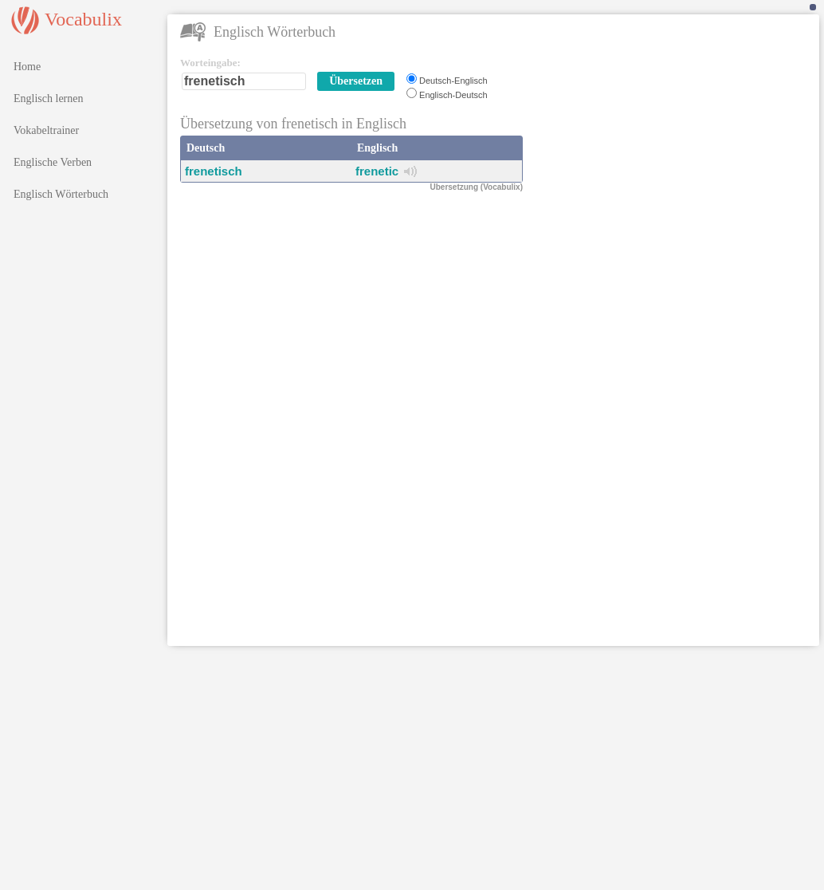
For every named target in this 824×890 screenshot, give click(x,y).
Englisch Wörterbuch (61, 194)
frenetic (376, 171)
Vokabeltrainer (46, 130)
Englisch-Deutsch (453, 95)
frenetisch (213, 171)
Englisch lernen (48, 98)
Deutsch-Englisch (453, 80)
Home (27, 67)
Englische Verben (53, 162)
